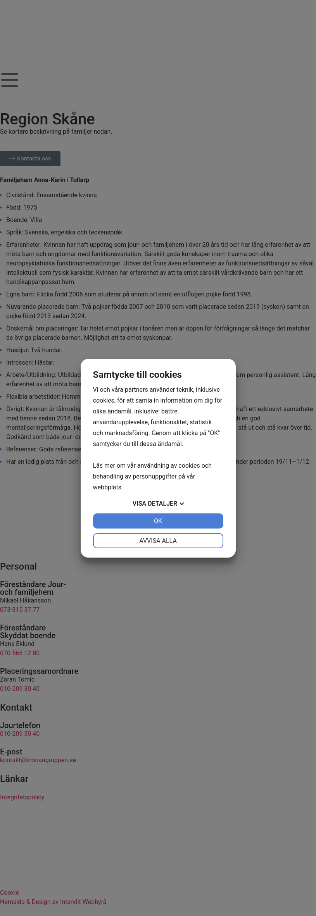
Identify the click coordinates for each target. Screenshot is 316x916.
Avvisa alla (158, 540)
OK (158, 521)
